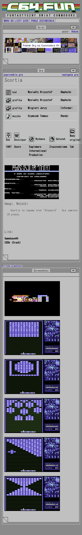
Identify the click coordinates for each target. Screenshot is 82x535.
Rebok (74, 31)
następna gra (70, 74)
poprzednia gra (13, 74)
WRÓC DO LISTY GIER (16, 20)
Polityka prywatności (12, 266)
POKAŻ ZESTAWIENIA (42, 20)
